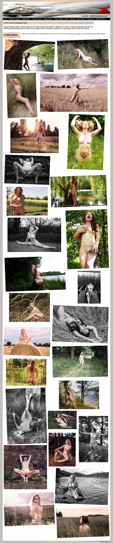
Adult (66, 19)
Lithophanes (90, 19)
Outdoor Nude (59, 19)
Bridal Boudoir (48, 19)
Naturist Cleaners (101, 19)
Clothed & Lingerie (14, 19)
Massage (72, 19)
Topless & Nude (36, 19)
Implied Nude (26, 19)
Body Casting (81, 19)
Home (5, 19)
